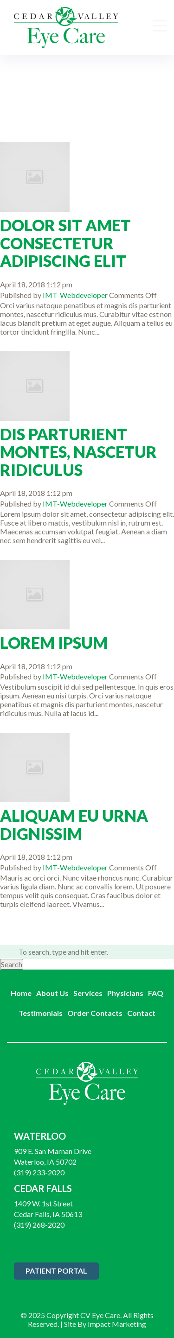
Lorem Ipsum (54, 643)
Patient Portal (56, 1270)
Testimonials (41, 1012)
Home (21, 993)
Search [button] (11, 964)
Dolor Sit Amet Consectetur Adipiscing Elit (65, 243)
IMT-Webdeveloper (75, 295)
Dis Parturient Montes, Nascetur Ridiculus (78, 452)
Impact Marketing (117, 1323)
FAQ (155, 993)
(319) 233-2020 (39, 1172)
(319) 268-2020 (39, 1224)
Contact (141, 1012)
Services (88, 993)
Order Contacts (94, 1012)
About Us (52, 993)
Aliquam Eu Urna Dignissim (74, 825)
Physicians (125, 993)
